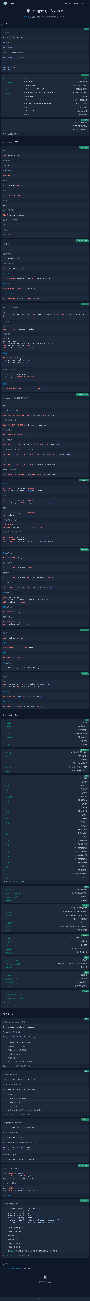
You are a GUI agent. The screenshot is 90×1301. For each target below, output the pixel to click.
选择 (4, 553)
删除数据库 (7, 283)
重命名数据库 (7, 293)
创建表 (5, 353)
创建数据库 (7, 273)
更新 (4, 592)
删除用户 (6, 653)
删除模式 (6, 701)
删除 (4, 607)
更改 (4, 663)
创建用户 (6, 643)
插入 (4, 583)
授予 (4, 410)
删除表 (5, 384)
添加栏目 (6, 483)
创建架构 (6, 691)
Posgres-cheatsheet (10, 1268)
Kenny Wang (46, 1299)
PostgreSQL (25, 17)
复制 (85, 937)
